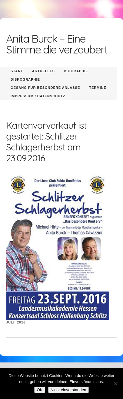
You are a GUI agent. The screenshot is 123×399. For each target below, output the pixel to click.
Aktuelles (43, 71)
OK (39, 390)
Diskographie (25, 79)
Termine (97, 87)
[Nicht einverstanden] (115, 384)
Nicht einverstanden (68, 390)
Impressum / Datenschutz (38, 96)
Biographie (76, 71)
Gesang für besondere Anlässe (45, 87)
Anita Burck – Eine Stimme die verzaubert (56, 44)
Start (17, 71)
